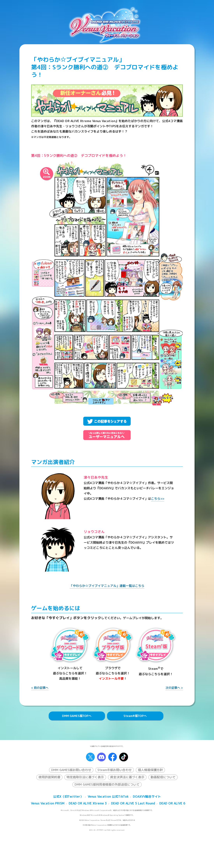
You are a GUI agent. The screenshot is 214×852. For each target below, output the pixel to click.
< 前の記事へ (39, 688)
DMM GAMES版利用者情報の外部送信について (107, 784)
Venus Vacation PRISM (47, 803)
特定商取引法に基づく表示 (85, 777)
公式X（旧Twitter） (68, 796)
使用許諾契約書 (49, 777)
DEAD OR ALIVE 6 (172, 803)
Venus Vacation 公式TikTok (108, 796)
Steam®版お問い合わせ (114, 770)
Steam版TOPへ (135, 716)
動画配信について (163, 777)
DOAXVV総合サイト (147, 796)
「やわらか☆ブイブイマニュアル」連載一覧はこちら (107, 586)
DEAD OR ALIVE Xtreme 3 (88, 803)
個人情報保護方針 (150, 770)
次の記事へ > (174, 688)
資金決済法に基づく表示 (127, 777)
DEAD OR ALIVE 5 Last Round (133, 803)
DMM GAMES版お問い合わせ (71, 770)
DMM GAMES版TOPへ (76, 716)
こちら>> (157, 499)
